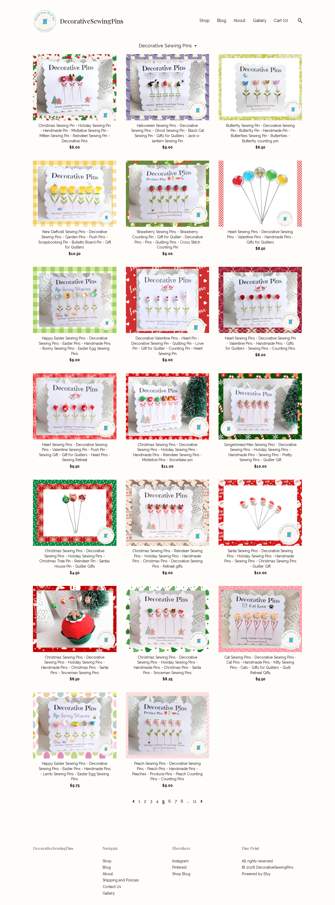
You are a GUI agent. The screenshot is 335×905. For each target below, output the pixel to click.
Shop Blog (181, 874)
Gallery (259, 20)
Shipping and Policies (121, 880)
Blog (221, 20)
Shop (204, 20)
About (239, 20)
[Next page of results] (201, 801)
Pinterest (179, 867)
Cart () (281, 20)
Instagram (180, 861)
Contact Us (112, 887)
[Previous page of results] (134, 801)
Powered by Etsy (256, 874)
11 (195, 801)
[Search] (300, 21)
